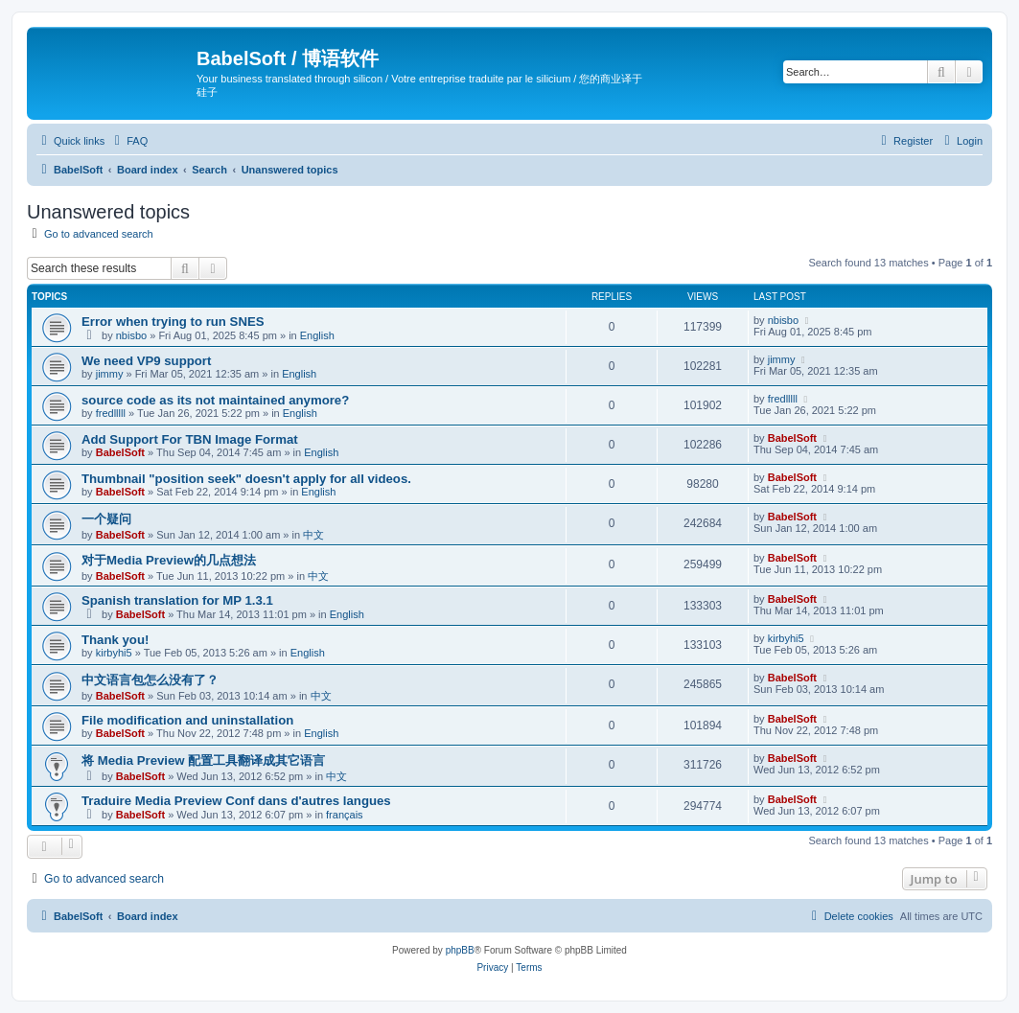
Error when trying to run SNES (173, 321)
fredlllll (111, 413)
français (344, 814)
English (317, 335)
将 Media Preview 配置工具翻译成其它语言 (203, 760)
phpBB (460, 950)
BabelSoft (120, 452)
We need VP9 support (146, 361)
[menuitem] (128, 140)
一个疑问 (106, 519)
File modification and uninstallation (187, 720)
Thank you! (115, 640)
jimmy (110, 374)
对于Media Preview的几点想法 (168, 560)
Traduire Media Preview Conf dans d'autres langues (236, 801)
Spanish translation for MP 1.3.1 (177, 600)
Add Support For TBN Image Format (189, 439)
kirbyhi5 (114, 652)
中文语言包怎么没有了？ (150, 680)
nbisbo (131, 335)
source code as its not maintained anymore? (215, 400)
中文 (313, 535)
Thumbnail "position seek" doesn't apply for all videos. (246, 479)
